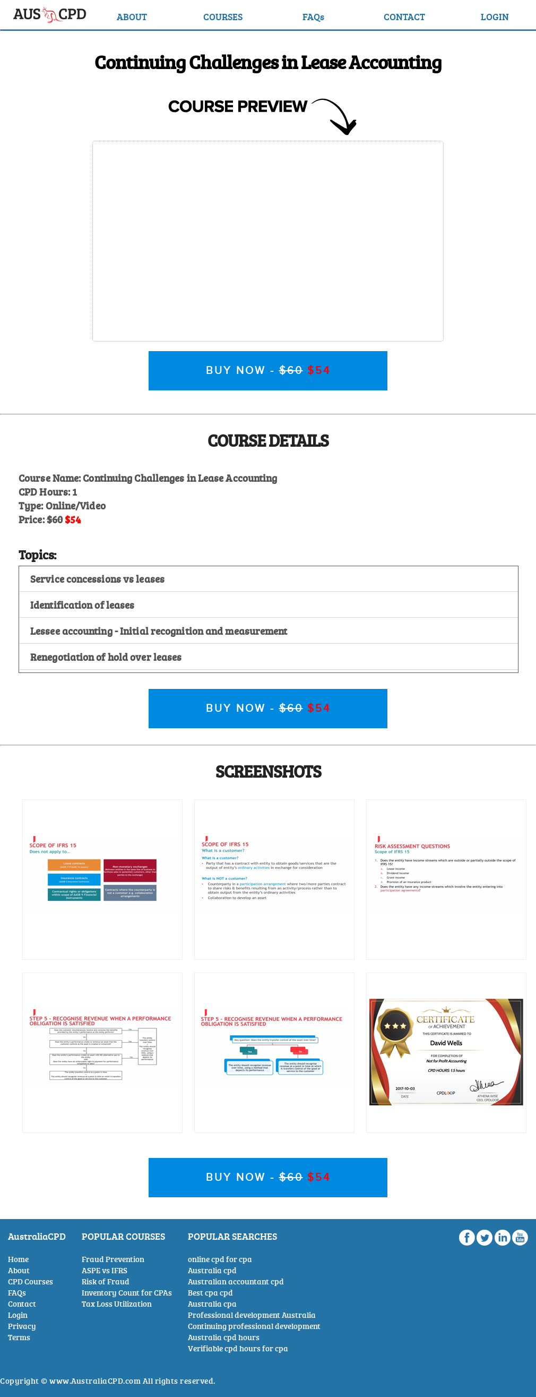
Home (18, 1259)
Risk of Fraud (105, 1281)
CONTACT (404, 16)
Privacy (22, 1326)
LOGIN (495, 16)
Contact (22, 1303)
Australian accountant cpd (236, 1281)
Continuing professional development (254, 1326)
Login (18, 1315)
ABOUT (132, 16)
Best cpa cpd (210, 1292)
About (19, 1270)
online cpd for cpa (220, 1259)
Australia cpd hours (224, 1337)
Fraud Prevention (113, 1259)
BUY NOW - (268, 370)
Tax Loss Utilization (117, 1303)
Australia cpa (212, 1303)
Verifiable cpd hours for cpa (238, 1348)
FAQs (313, 16)
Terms (19, 1337)
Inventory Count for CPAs (127, 1292)
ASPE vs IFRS (104, 1270)
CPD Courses (30, 1281)
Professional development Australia (252, 1315)
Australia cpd (212, 1270)
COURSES (223, 16)
